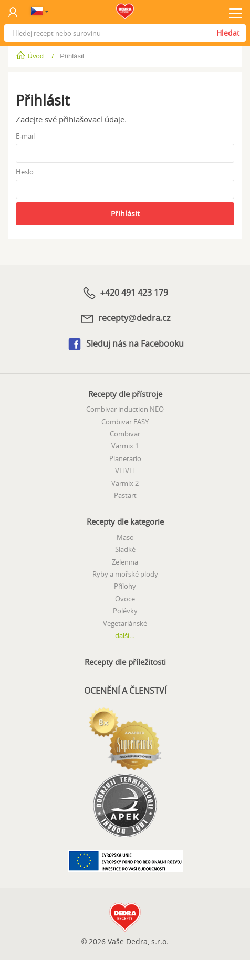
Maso (125, 537)
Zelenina (125, 562)
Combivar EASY (125, 421)
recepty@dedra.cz (125, 318)
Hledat (227, 33)
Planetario (125, 458)
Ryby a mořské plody (125, 574)
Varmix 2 (125, 483)
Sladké (125, 549)
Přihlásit (125, 213)
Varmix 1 (125, 446)
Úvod (31, 56)
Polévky (125, 610)
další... (125, 635)
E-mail (25, 136)
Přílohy (125, 586)
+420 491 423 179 (125, 293)
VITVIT (125, 470)
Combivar (125, 434)
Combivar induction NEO (125, 409)
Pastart (125, 495)
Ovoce (125, 598)
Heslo (25, 171)
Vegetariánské (125, 623)
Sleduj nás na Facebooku (125, 344)
